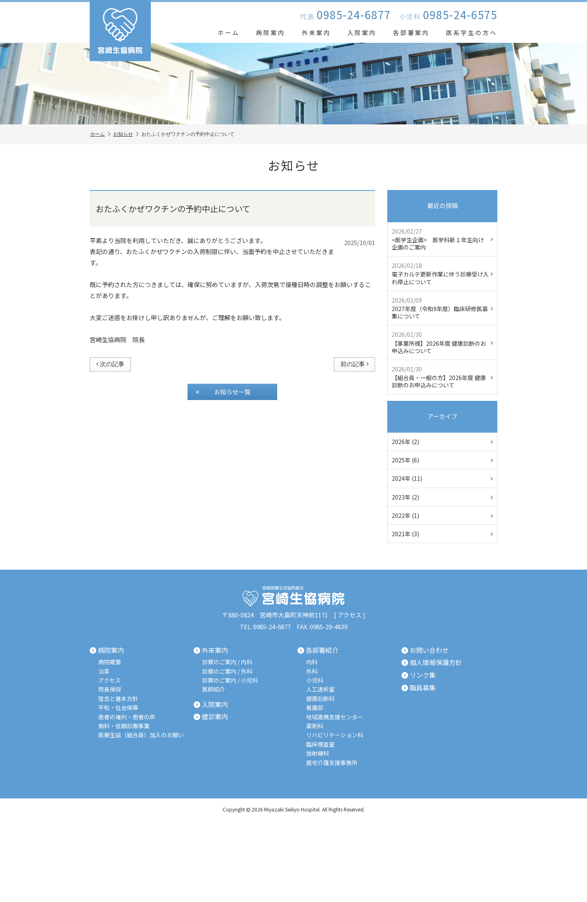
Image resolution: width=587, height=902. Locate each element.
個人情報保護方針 (432, 662)
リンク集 (419, 675)
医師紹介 (213, 689)
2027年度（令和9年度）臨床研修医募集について (442, 308)
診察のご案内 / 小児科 (230, 680)
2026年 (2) (442, 442)
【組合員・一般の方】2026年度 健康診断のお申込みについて (442, 377)
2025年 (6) (442, 460)
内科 (312, 662)
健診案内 (211, 717)
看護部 (314, 708)
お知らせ (126, 134)
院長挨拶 (109, 689)
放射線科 (317, 753)
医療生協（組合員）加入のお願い (141, 735)
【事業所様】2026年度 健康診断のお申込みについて (442, 342)
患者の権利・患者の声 (126, 717)
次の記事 (110, 363)
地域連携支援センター (334, 717)
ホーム (229, 32)
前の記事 (354, 363)
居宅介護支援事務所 (331, 763)
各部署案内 (411, 32)
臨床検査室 (320, 744)
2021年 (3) (442, 534)
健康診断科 (320, 699)
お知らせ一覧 (223, 392)
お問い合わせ (425, 650)
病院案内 (270, 32)
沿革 (104, 671)
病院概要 (109, 662)
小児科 (314, 680)
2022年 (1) (442, 515)
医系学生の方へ (471, 32)
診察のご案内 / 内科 (227, 662)
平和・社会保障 (118, 708)
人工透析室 (320, 689)
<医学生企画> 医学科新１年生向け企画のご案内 (442, 239)
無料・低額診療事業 (124, 726)
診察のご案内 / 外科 (227, 671)
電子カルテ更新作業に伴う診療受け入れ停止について (442, 273)
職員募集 (419, 687)
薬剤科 (314, 726)
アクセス (350, 614)
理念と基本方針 (118, 699)
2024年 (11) (442, 478)
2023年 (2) (442, 497)
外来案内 (316, 32)
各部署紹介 (318, 650)
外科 (312, 671)
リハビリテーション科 (334, 735)
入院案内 (362, 32)
